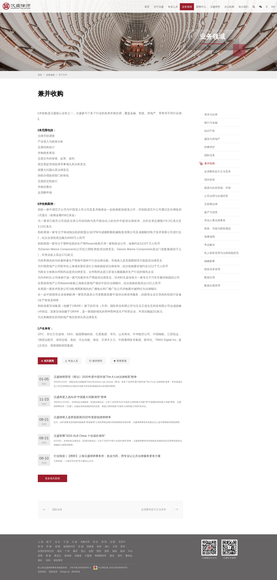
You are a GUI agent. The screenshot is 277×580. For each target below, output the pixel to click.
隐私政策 (53, 571)
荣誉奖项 (120, 360)
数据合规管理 (216, 285)
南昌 (114, 551)
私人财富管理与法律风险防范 (225, 252)
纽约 (120, 555)
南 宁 (49, 542)
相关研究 (95, 360)
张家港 (90, 546)
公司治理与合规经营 (220, 195)
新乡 (122, 551)
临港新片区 (69, 546)
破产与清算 (214, 212)
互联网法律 (214, 204)
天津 (115, 546)
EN (273, 6)
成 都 (57, 546)
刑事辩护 (213, 147)
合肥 (91, 551)
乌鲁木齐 (85, 542)
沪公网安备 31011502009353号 (111, 567)
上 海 (40, 542)
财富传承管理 (216, 269)
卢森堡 (88, 555)
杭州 (99, 546)
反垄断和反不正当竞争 (221, 171)
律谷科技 (76, 571)
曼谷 (112, 555)
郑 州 (40, 546)
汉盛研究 (215, 6)
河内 (48, 560)
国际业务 (213, 155)
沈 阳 (112, 542)
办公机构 (229, 6)
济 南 (49, 546)
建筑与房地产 (216, 138)
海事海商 (213, 236)
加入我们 (243, 6)
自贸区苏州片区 (46, 551)
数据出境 (213, 277)
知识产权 (213, 130)
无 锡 (80, 546)
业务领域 (187, 6)
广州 (67, 551)
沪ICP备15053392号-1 (80, 567)
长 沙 (95, 542)
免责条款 (42, 571)
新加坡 (67, 555)
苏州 (122, 546)
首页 (147, 6)
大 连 (74, 542)
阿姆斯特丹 (100, 555)
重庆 (75, 551)
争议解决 (213, 244)
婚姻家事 (213, 261)
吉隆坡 (78, 555)
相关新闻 (47, 360)
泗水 (40, 560)
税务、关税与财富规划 (221, 228)
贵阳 (106, 551)
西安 (99, 551)
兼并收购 (213, 163)
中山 (130, 551)
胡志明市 (58, 560)
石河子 (122, 542)
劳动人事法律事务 (218, 220)
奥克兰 (57, 555)
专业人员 (173, 6)
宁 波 (66, 542)
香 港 (48, 555)
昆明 (40, 555)
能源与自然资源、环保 (221, 187)
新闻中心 (201, 6)
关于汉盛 (159, 6)
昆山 (83, 551)
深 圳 (104, 542)
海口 (107, 546)
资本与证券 (214, 114)
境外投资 (213, 179)
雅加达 (128, 555)
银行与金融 (214, 122)
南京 (59, 551)
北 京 (57, 542)
